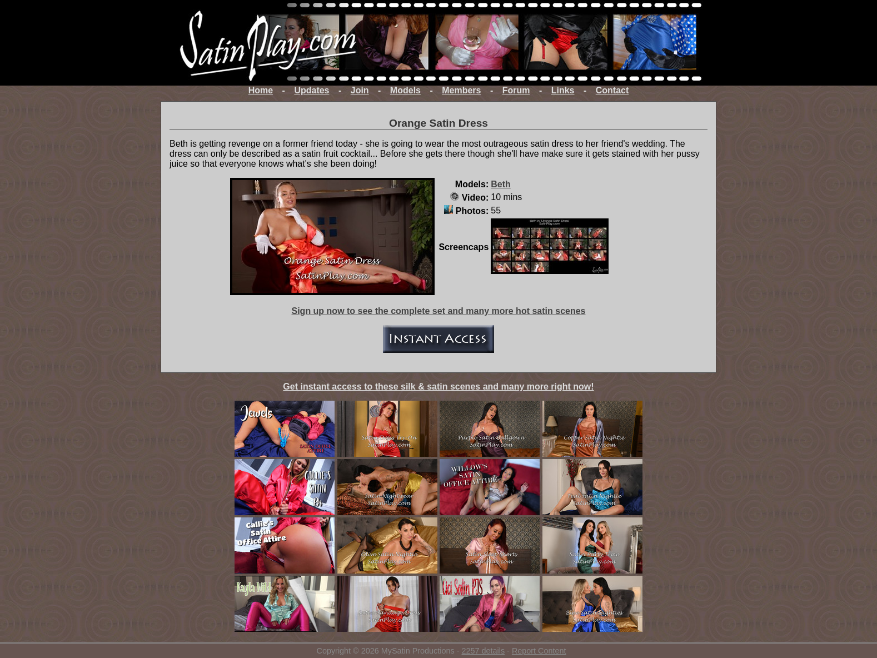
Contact (612, 90)
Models (405, 90)
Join (360, 90)
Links (563, 90)
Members (461, 90)
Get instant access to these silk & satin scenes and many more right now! (438, 386)
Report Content (539, 650)
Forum (516, 90)
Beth (501, 184)
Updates (311, 90)
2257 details (483, 650)
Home (260, 90)
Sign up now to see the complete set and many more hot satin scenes (438, 311)
